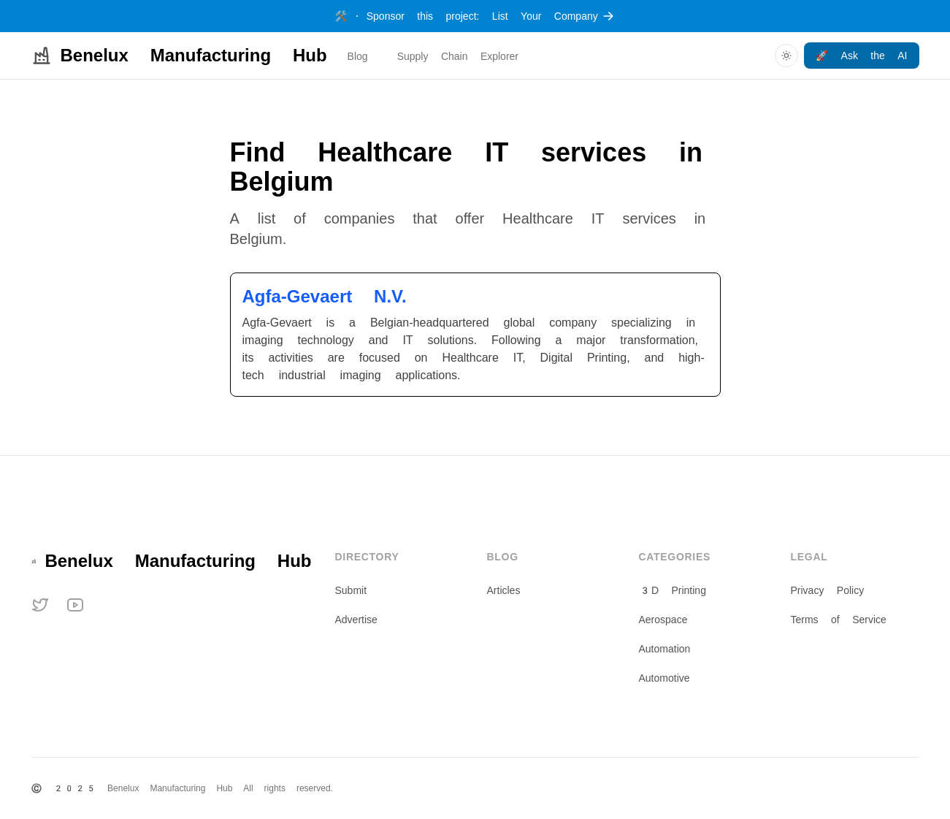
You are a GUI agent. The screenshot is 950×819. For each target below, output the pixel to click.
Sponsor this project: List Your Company (474, 16)
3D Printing (672, 590)
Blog (358, 56)
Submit (351, 590)
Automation (665, 649)
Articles (504, 590)
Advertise (356, 619)
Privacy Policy (828, 590)
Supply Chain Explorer (457, 56)
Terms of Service (838, 619)
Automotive (664, 678)
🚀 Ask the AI (862, 55)
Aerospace (663, 619)
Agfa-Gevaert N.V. (324, 296)
